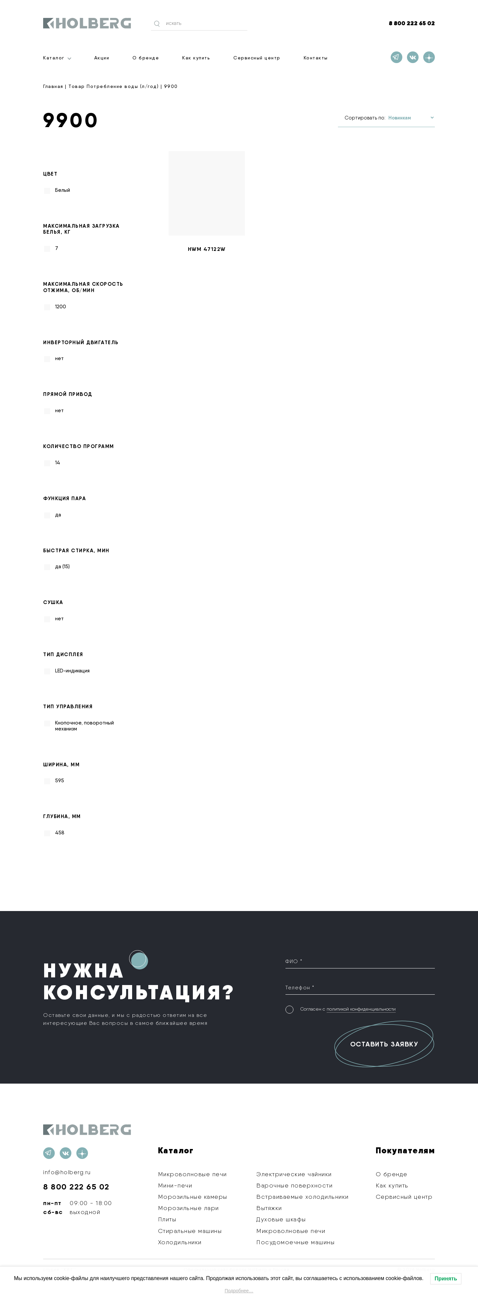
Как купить (196, 57)
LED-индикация (72, 671)
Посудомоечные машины (295, 1242)
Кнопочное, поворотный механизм (84, 725)
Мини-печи (175, 1185)
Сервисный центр (256, 57)
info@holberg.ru (67, 1172)
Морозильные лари (188, 1207)
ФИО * (294, 961)
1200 (60, 306)
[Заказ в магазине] (411, 117)
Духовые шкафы (281, 1219)
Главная (53, 86)
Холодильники (180, 1242)
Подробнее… (239, 1290)
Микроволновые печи (192, 1173)
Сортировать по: (365, 118)
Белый (62, 190)
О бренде (145, 57)
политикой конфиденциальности (361, 1008)
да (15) (62, 567)
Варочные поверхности (294, 1185)
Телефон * (300, 987)
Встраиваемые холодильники (302, 1196)
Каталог (53, 57)
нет (59, 358)
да (58, 514)
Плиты (167, 1219)
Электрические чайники (294, 1173)
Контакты (316, 57)
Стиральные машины (190, 1230)
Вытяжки (269, 1207)
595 (59, 781)
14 (57, 463)
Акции (102, 57)
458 (59, 833)
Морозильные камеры (192, 1196)
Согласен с (348, 1008)
